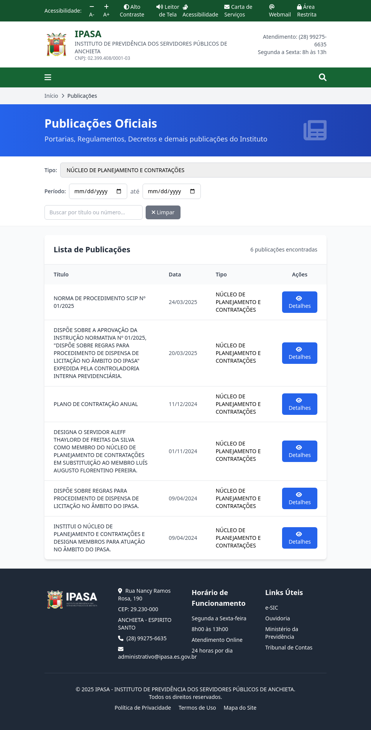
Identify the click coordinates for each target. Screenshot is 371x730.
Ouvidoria (277, 618)
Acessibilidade (200, 11)
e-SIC (271, 607)
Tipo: (50, 170)
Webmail (280, 11)
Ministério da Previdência (281, 632)
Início (51, 95)
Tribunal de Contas (288, 647)
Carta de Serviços (238, 10)
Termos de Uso (197, 707)
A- (91, 11)
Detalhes (300, 302)
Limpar (163, 212)
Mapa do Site (239, 707)
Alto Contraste (132, 10)
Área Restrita (307, 10)
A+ (106, 11)
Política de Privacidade (143, 707)
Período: (55, 191)
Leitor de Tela (167, 10)
